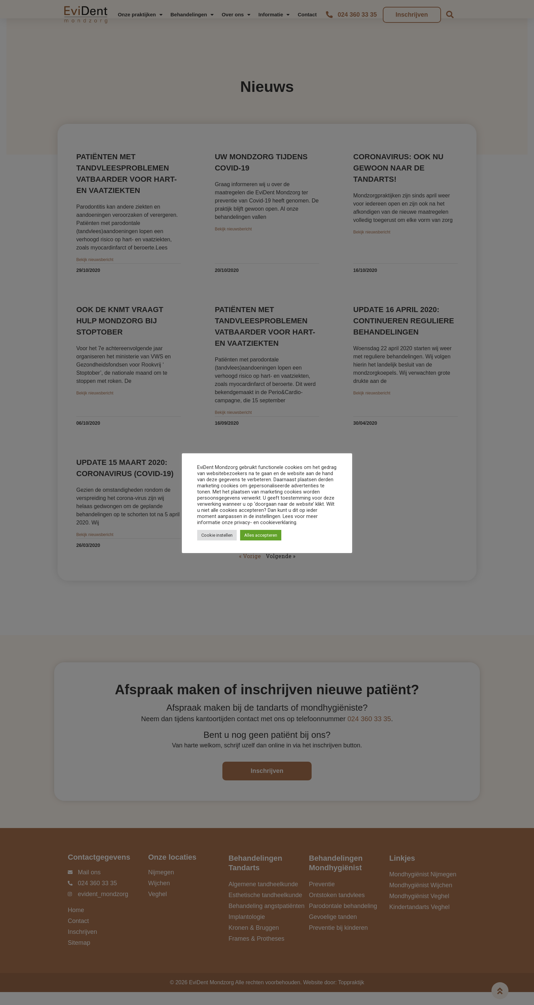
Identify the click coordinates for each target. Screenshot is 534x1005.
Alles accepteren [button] (260, 535)
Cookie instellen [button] (217, 535)
